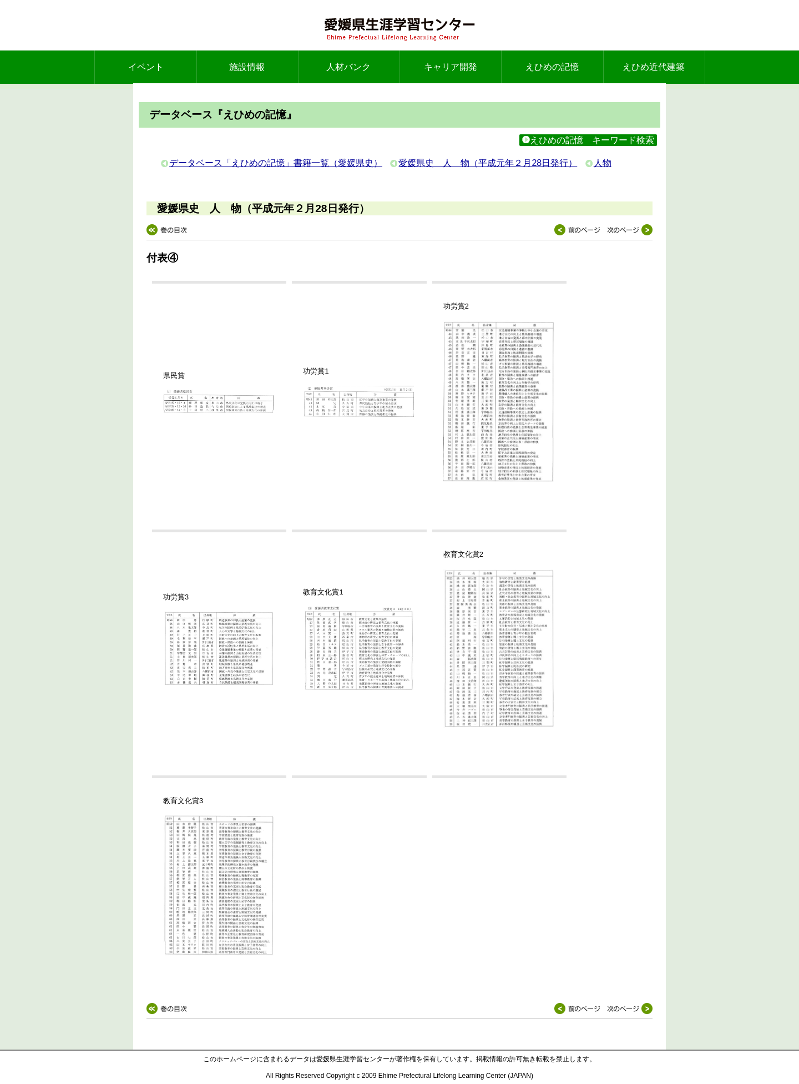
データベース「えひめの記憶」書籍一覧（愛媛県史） (275, 163)
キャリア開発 (450, 67)
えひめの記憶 (552, 67)
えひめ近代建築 (654, 67)
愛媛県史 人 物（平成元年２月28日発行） (487, 163)
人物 (602, 163)
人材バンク (348, 67)
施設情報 (247, 67)
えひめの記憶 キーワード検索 (588, 140)
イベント (146, 67)
